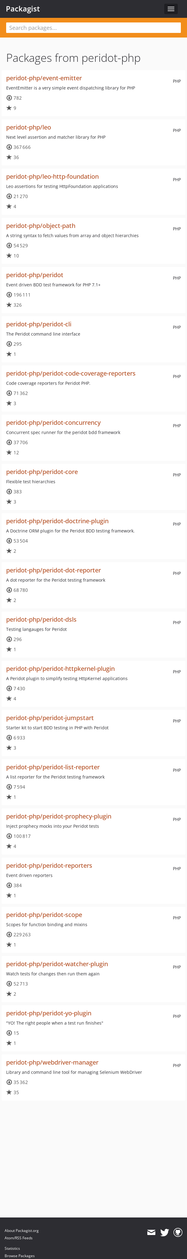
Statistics (12, 1248)
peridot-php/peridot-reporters (49, 865)
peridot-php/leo (28, 127)
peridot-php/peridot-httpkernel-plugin (60, 668)
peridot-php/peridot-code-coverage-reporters (71, 373)
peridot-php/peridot (34, 275)
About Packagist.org (22, 1230)
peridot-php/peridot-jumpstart (50, 718)
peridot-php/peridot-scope (44, 914)
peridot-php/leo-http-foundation (52, 176)
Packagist (23, 9)
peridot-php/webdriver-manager (52, 1062)
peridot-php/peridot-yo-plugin (48, 1013)
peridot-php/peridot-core (42, 472)
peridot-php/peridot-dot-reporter (53, 570)
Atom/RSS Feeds (19, 1238)
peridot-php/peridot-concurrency (53, 422)
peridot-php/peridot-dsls (41, 619)
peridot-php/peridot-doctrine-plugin (57, 521)
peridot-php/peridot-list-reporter (53, 767)
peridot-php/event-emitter (44, 78)
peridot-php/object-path (40, 225)
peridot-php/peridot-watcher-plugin (57, 964)
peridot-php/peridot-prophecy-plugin (58, 816)
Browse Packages (20, 1255)
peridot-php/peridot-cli (38, 324)
